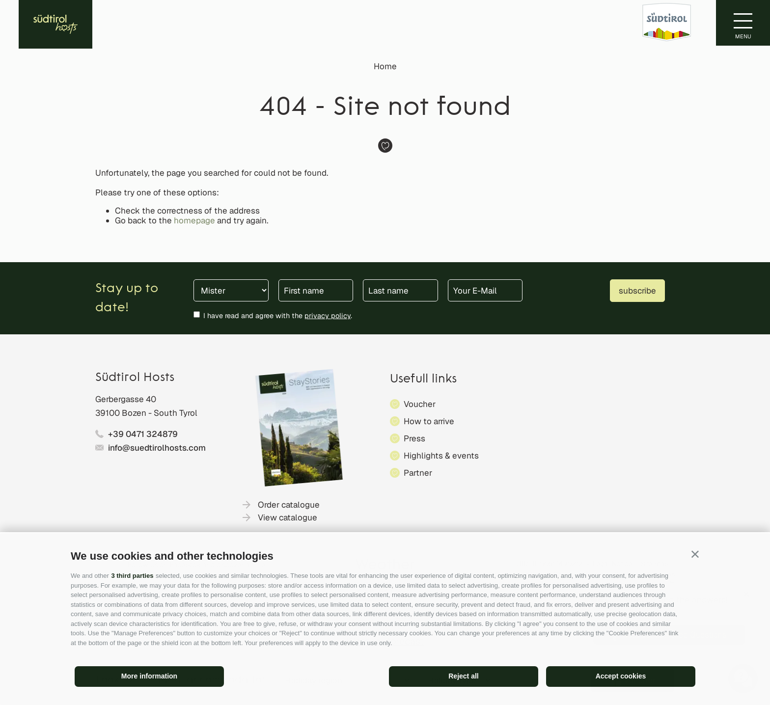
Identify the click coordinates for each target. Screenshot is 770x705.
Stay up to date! (126, 298)
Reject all (463, 676)
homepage (194, 220)
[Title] (231, 290)
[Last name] (400, 290)
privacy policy (327, 315)
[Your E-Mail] (485, 290)
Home (385, 66)
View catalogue (287, 517)
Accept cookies (621, 676)
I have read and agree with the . (277, 315)
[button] (695, 554)
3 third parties (132, 575)
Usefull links (423, 379)
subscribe (637, 290)
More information (149, 676)
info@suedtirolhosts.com (157, 447)
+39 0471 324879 (143, 434)
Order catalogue (289, 504)
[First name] (316, 290)
